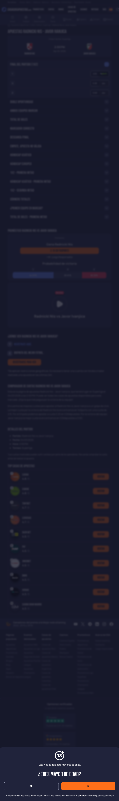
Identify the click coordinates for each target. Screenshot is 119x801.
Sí (88, 786)
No (31, 786)
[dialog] (59, 400)
